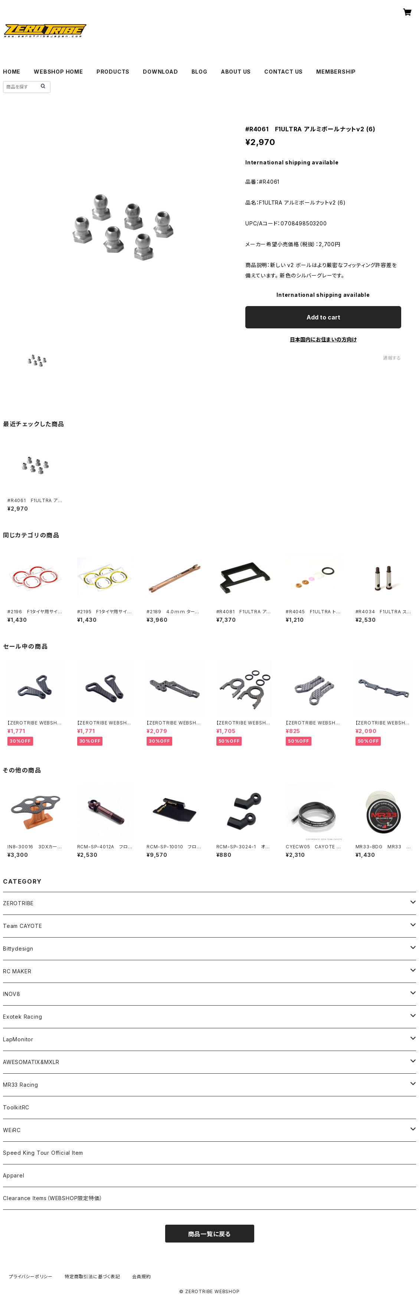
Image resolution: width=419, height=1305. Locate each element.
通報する (392, 358)
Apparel (13, 1175)
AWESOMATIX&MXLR (31, 1062)
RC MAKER (17, 971)
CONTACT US (283, 71)
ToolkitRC (16, 1107)
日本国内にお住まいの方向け (323, 339)
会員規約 (141, 1276)
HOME (11, 71)
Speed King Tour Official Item (43, 1153)
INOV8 (11, 994)
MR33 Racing (20, 1084)
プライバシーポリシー (31, 1276)
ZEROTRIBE (18, 903)
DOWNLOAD (160, 71)
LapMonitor (18, 1039)
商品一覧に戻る (209, 1234)
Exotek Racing (22, 1016)
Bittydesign (18, 948)
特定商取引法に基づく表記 (92, 1276)
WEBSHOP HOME (58, 71)
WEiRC (12, 1130)
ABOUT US (236, 71)
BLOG (199, 71)
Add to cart (323, 317)
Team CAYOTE (22, 926)
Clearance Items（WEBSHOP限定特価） (52, 1198)
